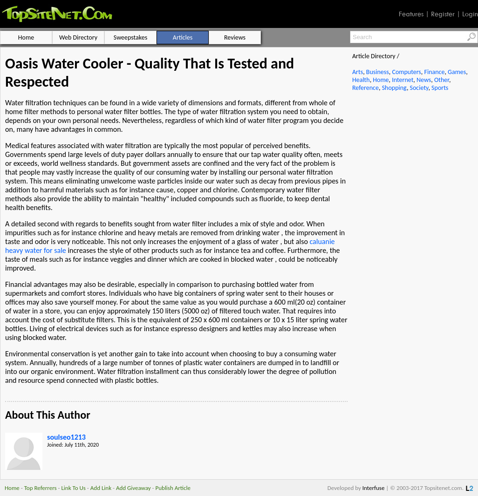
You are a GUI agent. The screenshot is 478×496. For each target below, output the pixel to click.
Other (441, 80)
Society (419, 88)
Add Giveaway (133, 487)
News (424, 80)
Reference (365, 88)
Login (470, 14)
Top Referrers (40, 487)
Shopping (394, 88)
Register (443, 14)
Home (381, 80)
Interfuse (373, 487)
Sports (439, 88)
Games (457, 72)
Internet (402, 80)
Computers (406, 72)
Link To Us (73, 487)
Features (411, 14)
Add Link (100, 487)
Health (361, 80)
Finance (434, 72)
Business (377, 72)
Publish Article (173, 487)
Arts (357, 72)
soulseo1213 (66, 437)
